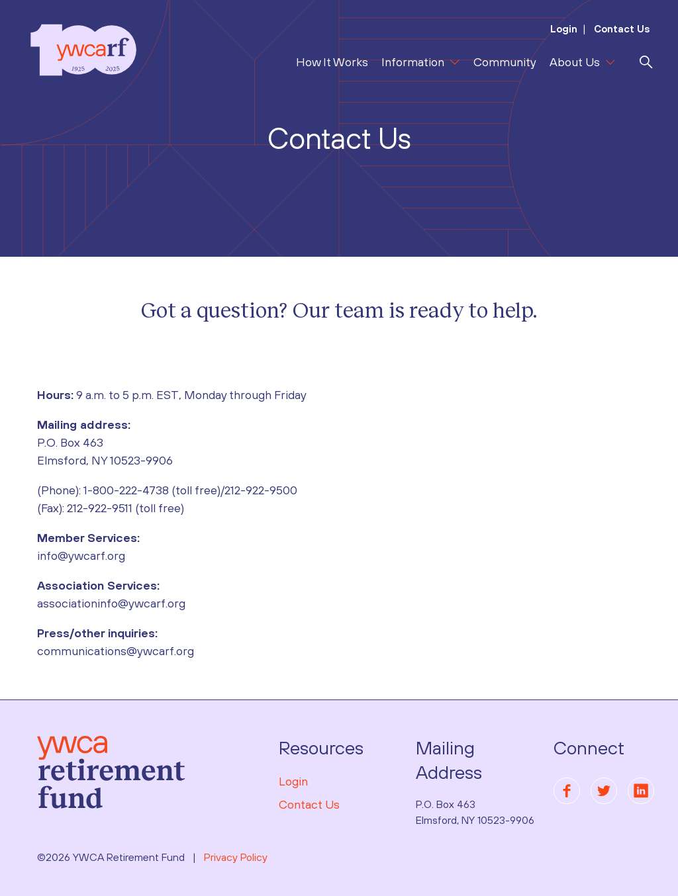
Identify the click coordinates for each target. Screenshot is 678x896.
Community (504, 62)
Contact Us (620, 28)
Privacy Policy (235, 857)
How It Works (332, 62)
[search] (646, 62)
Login (563, 28)
